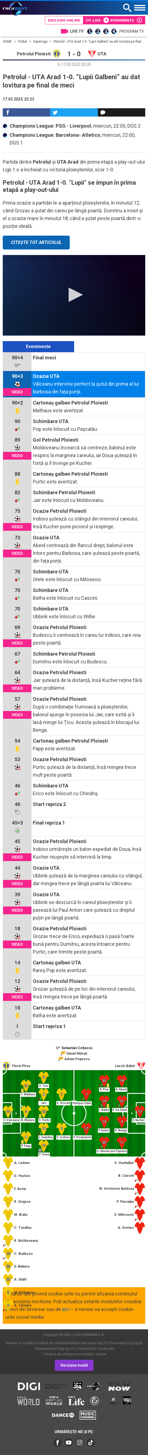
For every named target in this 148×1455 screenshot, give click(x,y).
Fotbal (23, 41)
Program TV (131, 31)
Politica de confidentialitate (58, 1343)
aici (65, 1309)
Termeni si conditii (20, 1343)
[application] (74, 295)
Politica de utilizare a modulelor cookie (75, 1354)
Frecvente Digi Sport (127, 1343)
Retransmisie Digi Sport (55, 1348)
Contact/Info (86, 1348)
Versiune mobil (74, 1365)
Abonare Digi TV (95, 1343)
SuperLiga (40, 41)
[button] (74, 294)
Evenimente (38, 346)
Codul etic (107, 1348)
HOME (8, 41)
